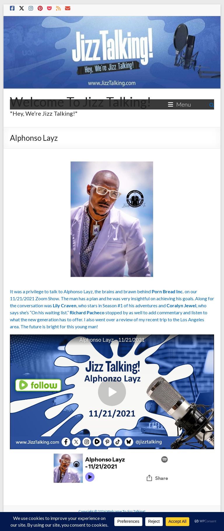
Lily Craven (64, 305)
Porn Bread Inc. (168, 291)
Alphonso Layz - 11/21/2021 (112, 340)
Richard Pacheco (87, 312)
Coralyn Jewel (181, 305)
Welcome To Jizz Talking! (80, 101)
